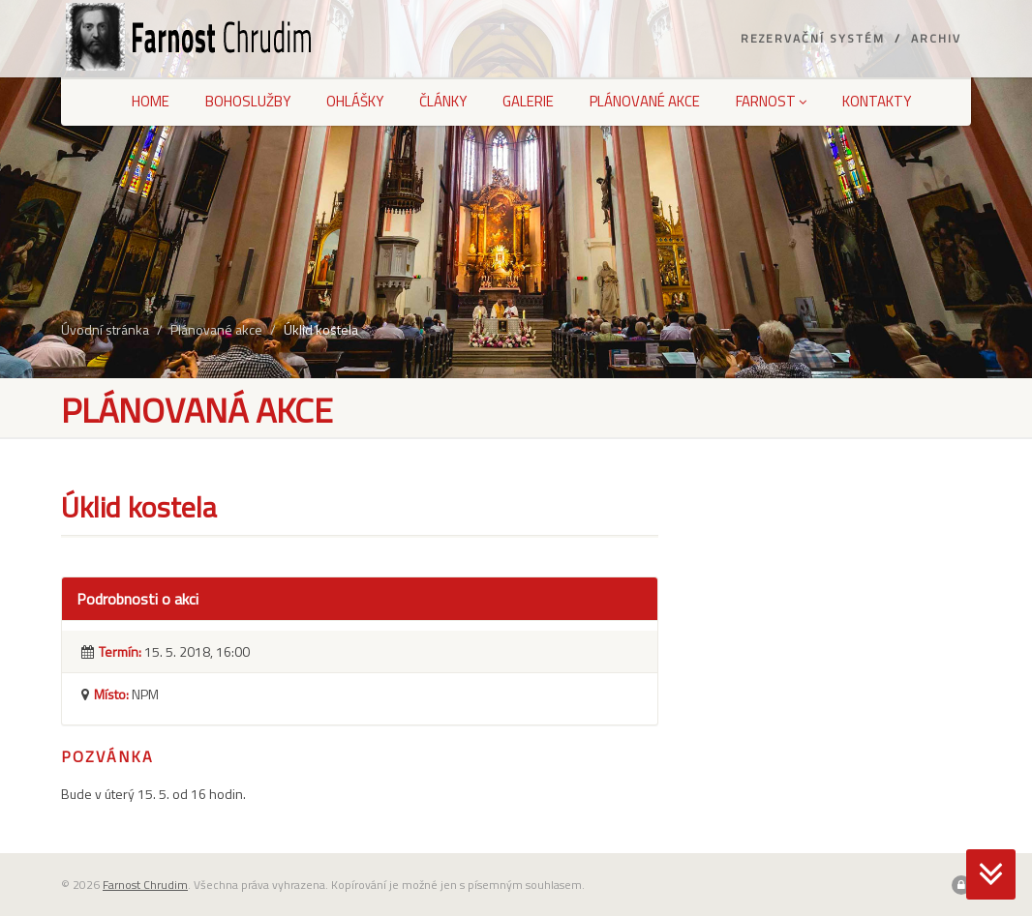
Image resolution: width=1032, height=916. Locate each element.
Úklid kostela (321, 329)
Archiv (936, 38)
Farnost (771, 101)
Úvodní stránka (105, 329)
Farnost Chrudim (145, 884)
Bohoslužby (247, 101)
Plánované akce (645, 101)
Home (150, 101)
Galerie (528, 101)
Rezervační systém (813, 38)
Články (443, 101)
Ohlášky (354, 101)
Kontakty (876, 101)
